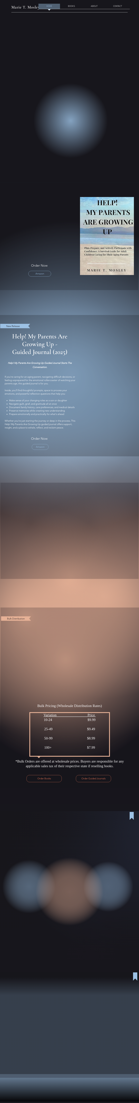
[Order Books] (44, 778)
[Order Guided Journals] (93, 778)
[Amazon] (39, 274)
